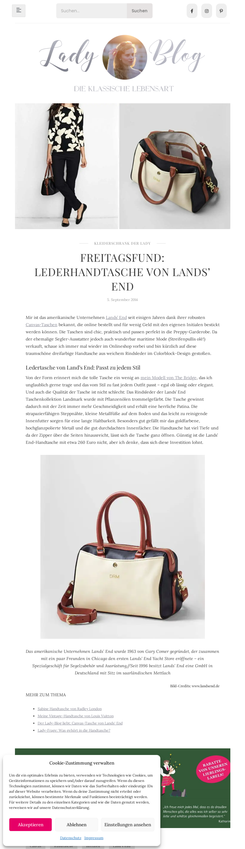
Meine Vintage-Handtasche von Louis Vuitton (76, 716)
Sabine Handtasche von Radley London (70, 708)
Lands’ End (116, 317)
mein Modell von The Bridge (169, 377)
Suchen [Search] (139, 11)
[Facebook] (192, 11)
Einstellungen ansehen (127, 824)
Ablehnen (76, 824)
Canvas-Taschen (41, 324)
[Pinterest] (221, 11)
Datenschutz (70, 838)
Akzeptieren (30, 824)
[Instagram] (206, 11)
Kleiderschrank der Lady (122, 243)
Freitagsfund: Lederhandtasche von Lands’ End (122, 271)
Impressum (94, 838)
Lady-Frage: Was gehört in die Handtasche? (74, 730)
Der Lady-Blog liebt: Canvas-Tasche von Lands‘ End (80, 723)
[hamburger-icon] (18, 10)
